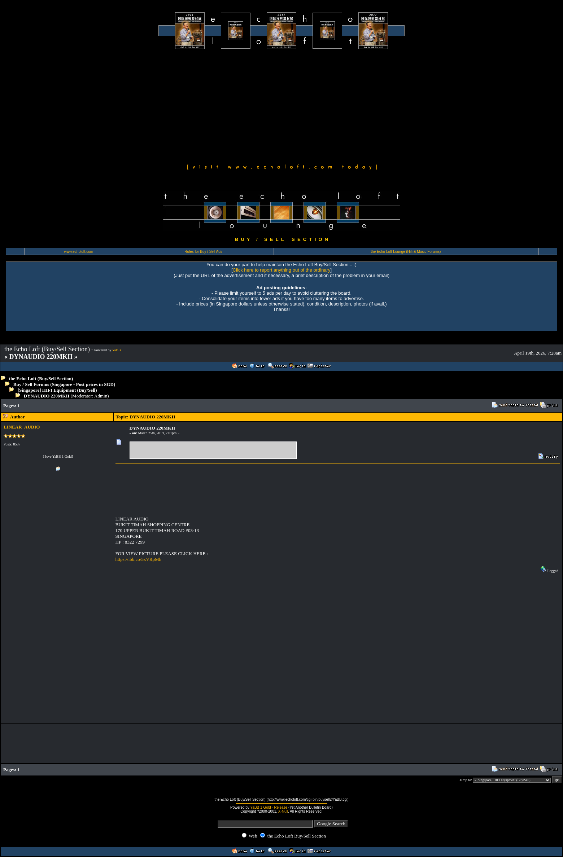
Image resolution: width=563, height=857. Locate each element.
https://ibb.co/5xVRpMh (138, 559)
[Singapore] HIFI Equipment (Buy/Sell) (57, 390)
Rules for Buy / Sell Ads (203, 252)
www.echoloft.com (78, 252)
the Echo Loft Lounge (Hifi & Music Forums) (406, 252)
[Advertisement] (281, 105)
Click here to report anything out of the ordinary (282, 270)
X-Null (283, 811)
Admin (100, 396)
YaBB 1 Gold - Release (268, 807)
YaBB (116, 350)
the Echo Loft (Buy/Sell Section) (41, 378)
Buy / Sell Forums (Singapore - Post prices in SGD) (64, 384)
